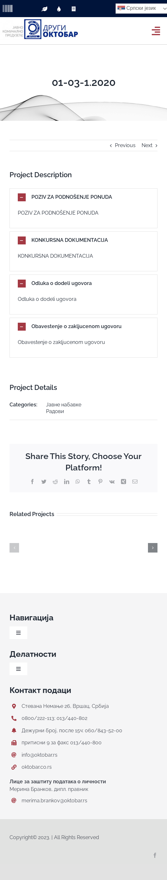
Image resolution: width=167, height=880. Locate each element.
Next (147, 145)
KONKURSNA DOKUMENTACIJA (55, 256)
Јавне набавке (63, 405)
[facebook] (154, 855)
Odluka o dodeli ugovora (47, 299)
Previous (125, 145)
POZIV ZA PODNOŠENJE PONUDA (58, 213)
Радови (55, 411)
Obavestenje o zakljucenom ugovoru (61, 342)
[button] (83, 197)
